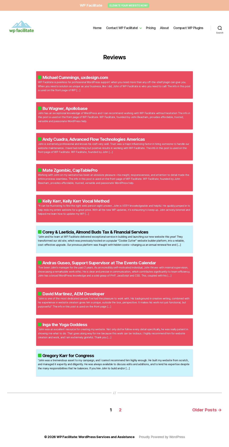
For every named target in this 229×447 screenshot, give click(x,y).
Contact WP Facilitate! (122, 28)
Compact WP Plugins (188, 28)
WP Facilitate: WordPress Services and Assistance (96, 437)
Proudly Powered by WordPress (162, 437)
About (164, 28)
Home (97, 28)
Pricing (151, 28)
